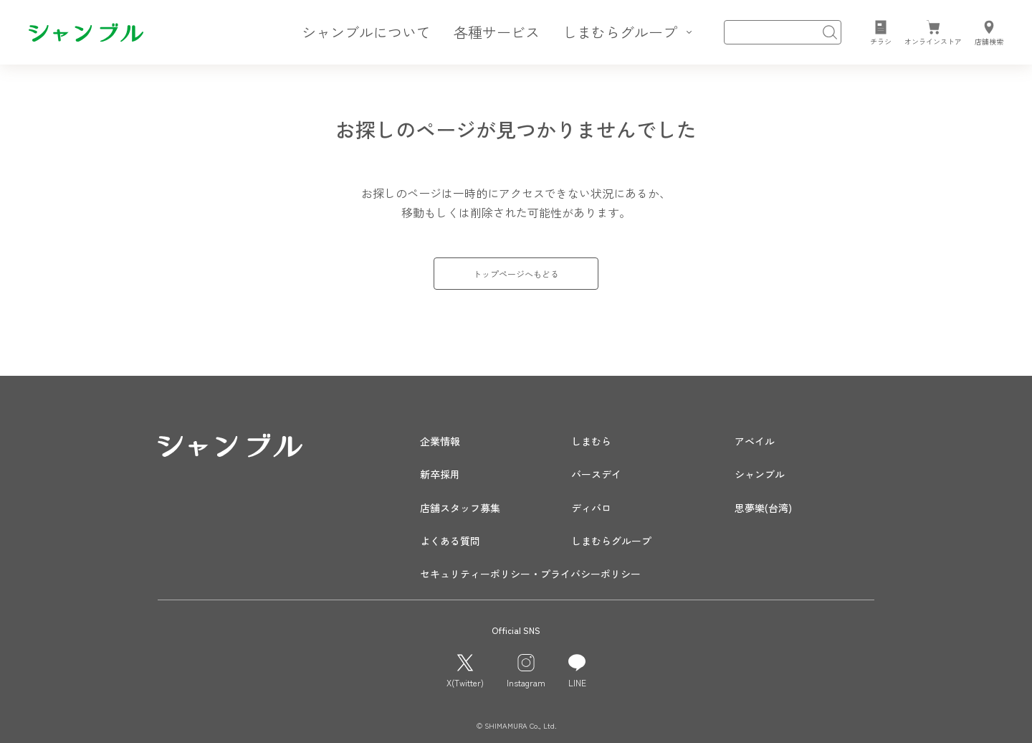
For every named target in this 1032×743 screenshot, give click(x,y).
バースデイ (596, 474)
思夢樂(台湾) (763, 508)
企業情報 (440, 441)
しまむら (591, 441)
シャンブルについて (366, 32)
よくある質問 (450, 541)
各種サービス (497, 32)
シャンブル (760, 474)
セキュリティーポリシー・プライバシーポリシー (530, 574)
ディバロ (591, 508)
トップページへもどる (516, 274)
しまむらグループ (611, 541)
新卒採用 (440, 474)
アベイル (755, 441)
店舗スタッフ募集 (460, 508)
